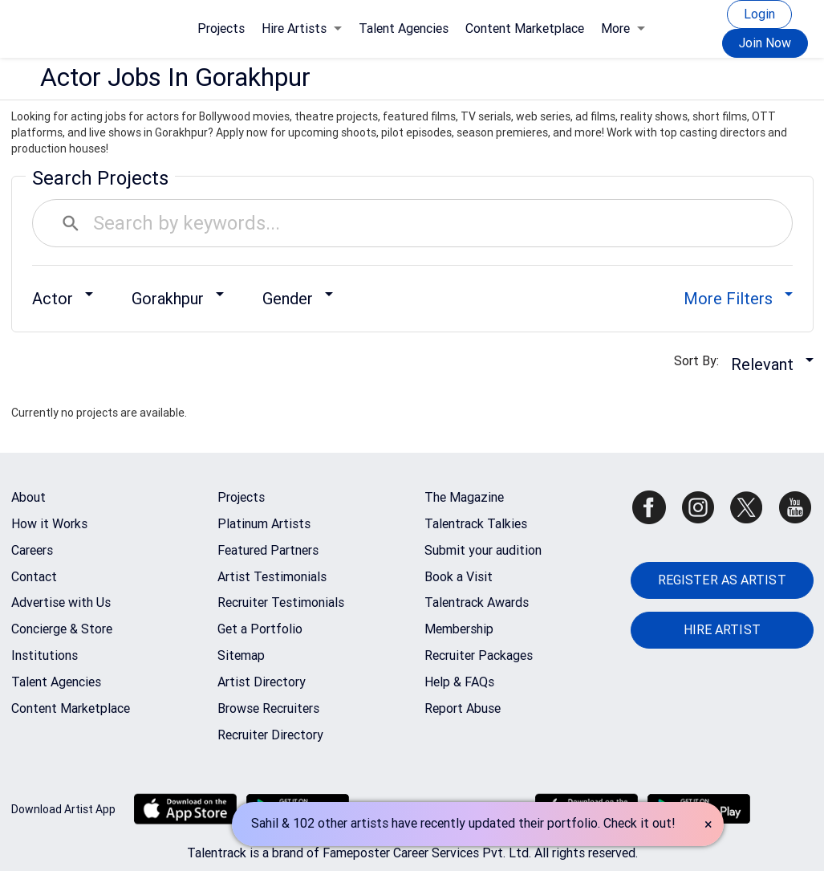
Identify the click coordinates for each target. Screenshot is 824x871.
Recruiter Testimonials (280, 602)
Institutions (44, 655)
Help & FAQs (459, 682)
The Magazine (464, 497)
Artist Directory (261, 682)
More (623, 28)
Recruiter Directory (270, 735)
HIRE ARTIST (722, 629)
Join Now (765, 43)
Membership (458, 629)
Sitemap (241, 655)
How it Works (49, 523)
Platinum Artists (264, 523)
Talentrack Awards (476, 602)
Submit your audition (483, 550)
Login (759, 14)
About (28, 497)
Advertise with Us (61, 602)
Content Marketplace (524, 28)
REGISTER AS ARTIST (722, 580)
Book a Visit (458, 576)
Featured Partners (268, 550)
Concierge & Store (61, 629)
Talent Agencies (404, 28)
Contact (34, 576)
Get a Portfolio (259, 629)
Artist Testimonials (272, 576)
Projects (221, 28)
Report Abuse (462, 708)
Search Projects (100, 178)
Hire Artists (302, 28)
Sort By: (701, 360)
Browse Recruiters (268, 708)
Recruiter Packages (478, 655)
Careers (32, 550)
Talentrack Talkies (475, 523)
